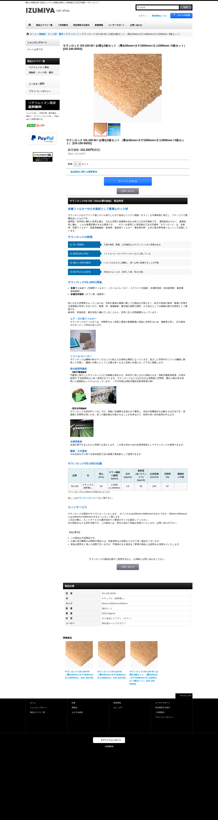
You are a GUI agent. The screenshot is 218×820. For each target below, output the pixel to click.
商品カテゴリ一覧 (37, 712)
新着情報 (117, 703)
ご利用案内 (160, 712)
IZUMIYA (109, 746)
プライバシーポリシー (40, 91)
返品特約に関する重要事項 (84, 172)
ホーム (33, 703)
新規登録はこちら (159, 16)
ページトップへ (186, 696)
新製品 (74, 707)
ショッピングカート (38, 707)
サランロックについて (88, 498)
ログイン (142, 16)
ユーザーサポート (162, 703)
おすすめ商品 (77, 712)
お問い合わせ (127, 191)
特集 (73, 703)
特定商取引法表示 (162, 707)
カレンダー (118, 707)
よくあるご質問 (36, 83)
